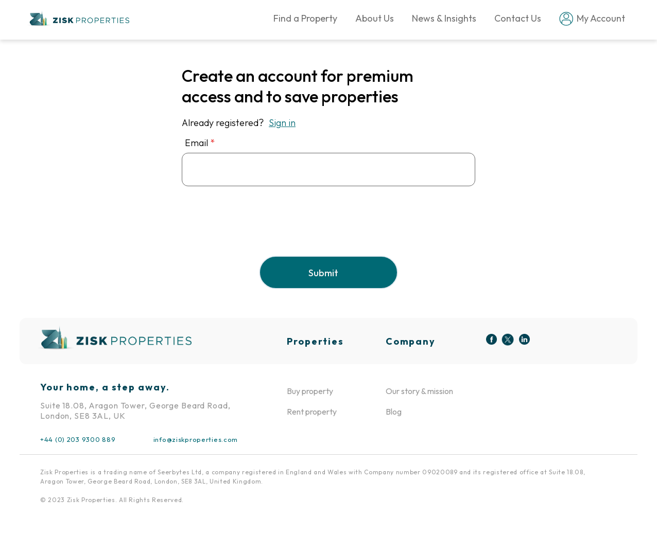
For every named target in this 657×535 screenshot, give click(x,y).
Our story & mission (419, 391)
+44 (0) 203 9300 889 (77, 439)
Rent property (312, 411)
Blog (394, 411)
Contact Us (517, 18)
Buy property (310, 391)
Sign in (282, 123)
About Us (374, 18)
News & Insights (444, 18)
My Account (587, 19)
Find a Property (305, 18)
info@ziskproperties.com (195, 439)
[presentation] (260, 229)
